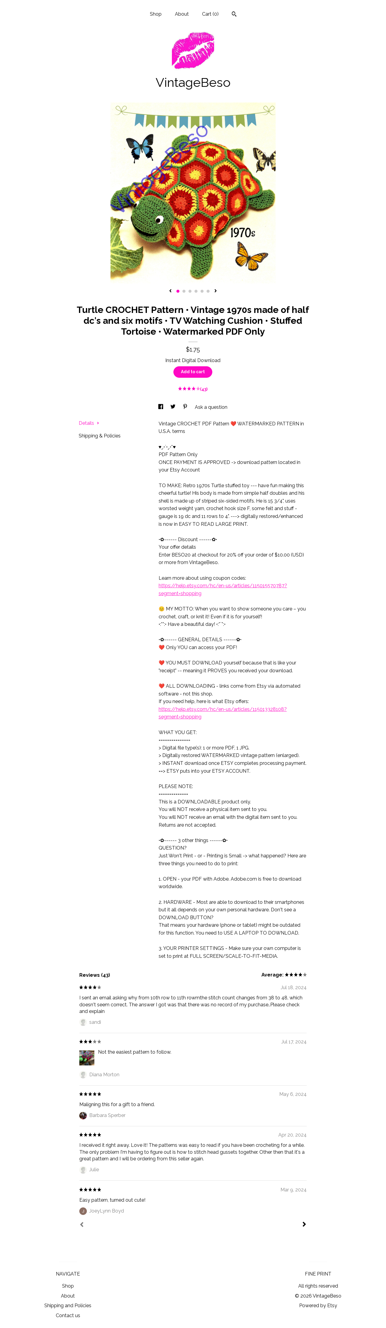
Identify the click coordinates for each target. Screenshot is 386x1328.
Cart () (210, 14)
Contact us (68, 1315)
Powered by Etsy (318, 1305)
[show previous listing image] (170, 291)
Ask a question (211, 407)
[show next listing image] (215, 291)
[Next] (304, 1225)
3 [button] (189, 291)
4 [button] (196, 291)
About (182, 14)
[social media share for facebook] (161, 407)
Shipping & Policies (100, 436)
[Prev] (81, 1225)
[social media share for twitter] (173, 407)
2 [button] (183, 291)
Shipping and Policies (67, 1305)
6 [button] (208, 291)
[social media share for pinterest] (186, 407)
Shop (156, 14)
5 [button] (202, 291)
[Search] (234, 14)
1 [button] (177, 291)
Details (89, 423)
